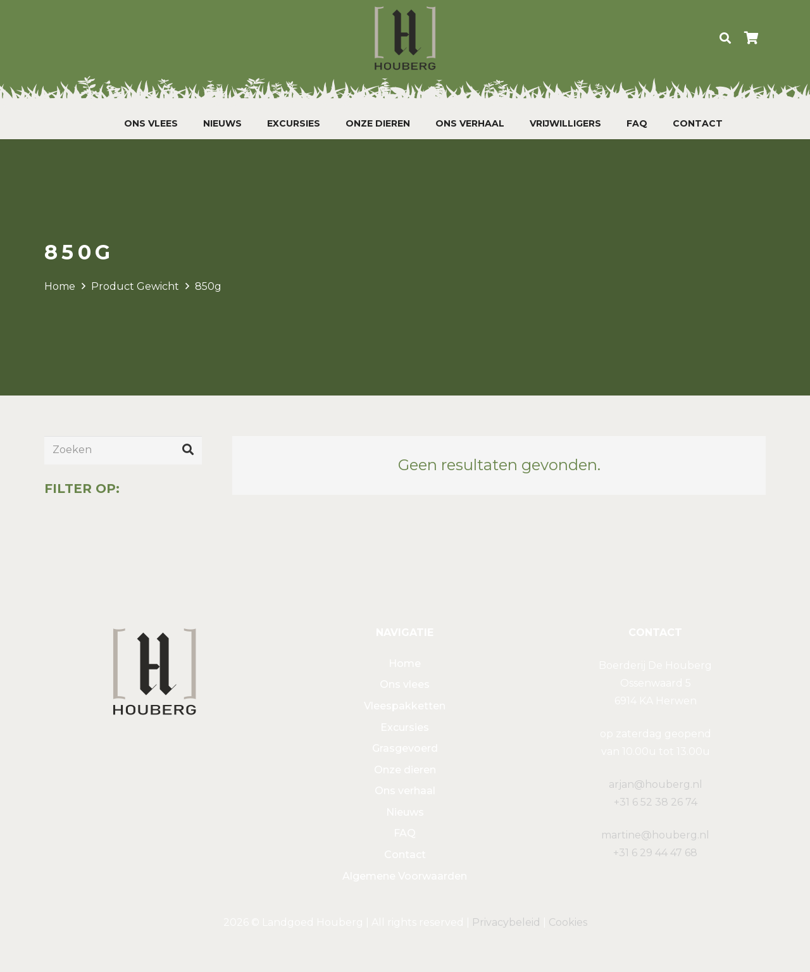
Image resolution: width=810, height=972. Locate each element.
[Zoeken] (725, 38)
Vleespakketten (405, 706)
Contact (405, 855)
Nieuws (405, 812)
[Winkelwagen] (752, 38)
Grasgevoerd (405, 748)
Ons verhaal (405, 791)
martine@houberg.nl (655, 835)
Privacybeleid (506, 922)
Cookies (568, 922)
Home (59, 286)
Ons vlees (405, 684)
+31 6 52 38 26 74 (655, 802)
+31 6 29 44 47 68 (655, 853)
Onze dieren (405, 770)
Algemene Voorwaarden (404, 876)
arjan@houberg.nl (655, 784)
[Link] (405, 38)
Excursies (404, 727)
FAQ (405, 833)
